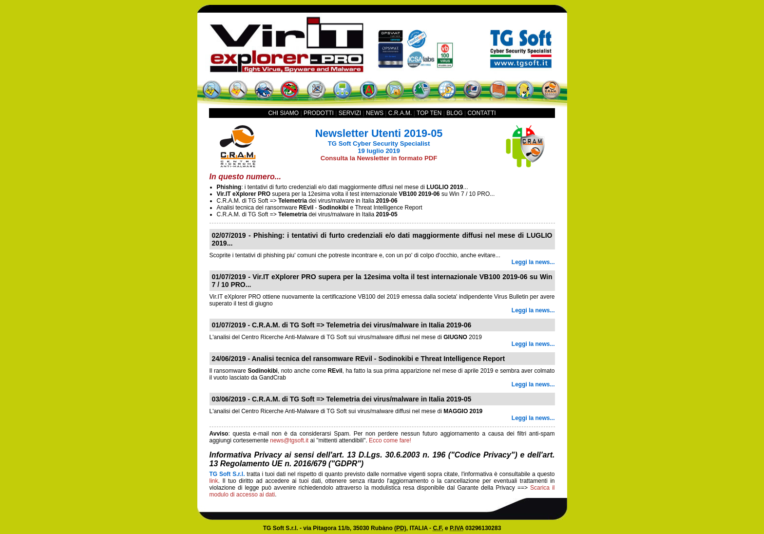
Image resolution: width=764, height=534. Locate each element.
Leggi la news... (533, 262)
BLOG (454, 113)
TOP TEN (429, 113)
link (214, 480)
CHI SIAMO (283, 113)
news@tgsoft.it (289, 440)
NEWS (374, 113)
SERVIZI (350, 113)
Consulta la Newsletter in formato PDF (379, 158)
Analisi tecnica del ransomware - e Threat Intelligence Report (319, 207)
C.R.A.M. (400, 113)
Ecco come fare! (390, 440)
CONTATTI (481, 113)
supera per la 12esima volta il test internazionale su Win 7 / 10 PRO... (356, 194)
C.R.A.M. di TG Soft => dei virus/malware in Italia (307, 200)
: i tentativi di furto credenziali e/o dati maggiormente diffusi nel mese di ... (342, 187)
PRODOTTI (319, 113)
